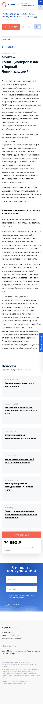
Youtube (23, 32)
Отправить (13, 604)
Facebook (35, 32)
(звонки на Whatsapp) (19, 17)
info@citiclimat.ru (28, 14)
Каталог (11, 27)
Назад (7, 47)
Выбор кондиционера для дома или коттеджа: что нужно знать (21, 410)
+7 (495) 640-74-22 (9, 628)
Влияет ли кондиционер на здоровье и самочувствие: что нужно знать (21, 514)
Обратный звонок (9, 19)
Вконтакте (29, 32)
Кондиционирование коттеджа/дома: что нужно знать (19, 487)
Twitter (40, 32)
